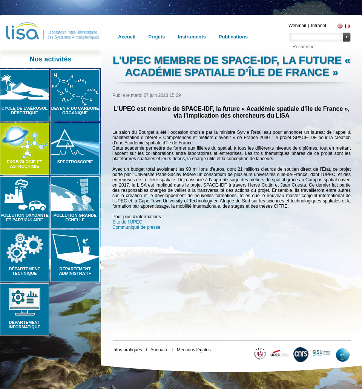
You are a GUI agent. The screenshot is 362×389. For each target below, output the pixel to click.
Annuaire (159, 349)
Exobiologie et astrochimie (24, 163)
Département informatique (24, 324)
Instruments (192, 37)
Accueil (126, 37)
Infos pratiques (127, 349)
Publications (233, 37)
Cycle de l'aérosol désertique (25, 110)
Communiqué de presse (136, 227)
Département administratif (75, 271)
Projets (156, 37)
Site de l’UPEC (127, 222)
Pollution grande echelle (75, 217)
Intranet (319, 25)
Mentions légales (194, 349)
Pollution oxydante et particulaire (24, 217)
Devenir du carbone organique (75, 110)
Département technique (24, 271)
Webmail (297, 25)
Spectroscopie (75, 161)
